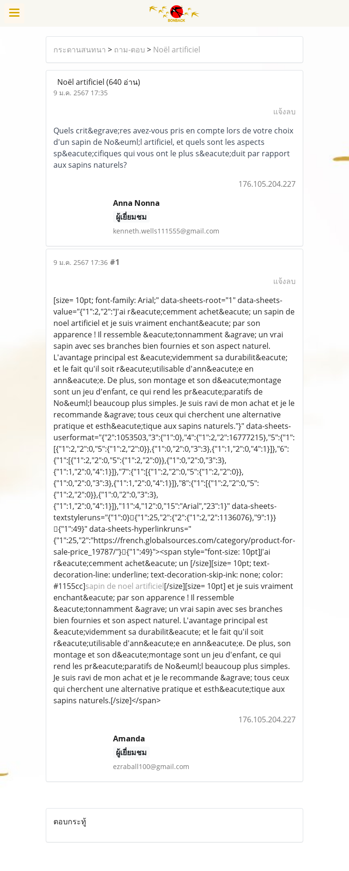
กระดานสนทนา (79, 49)
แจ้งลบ (284, 111)
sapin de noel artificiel (124, 586)
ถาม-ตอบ (129, 49)
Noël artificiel (176, 49)
